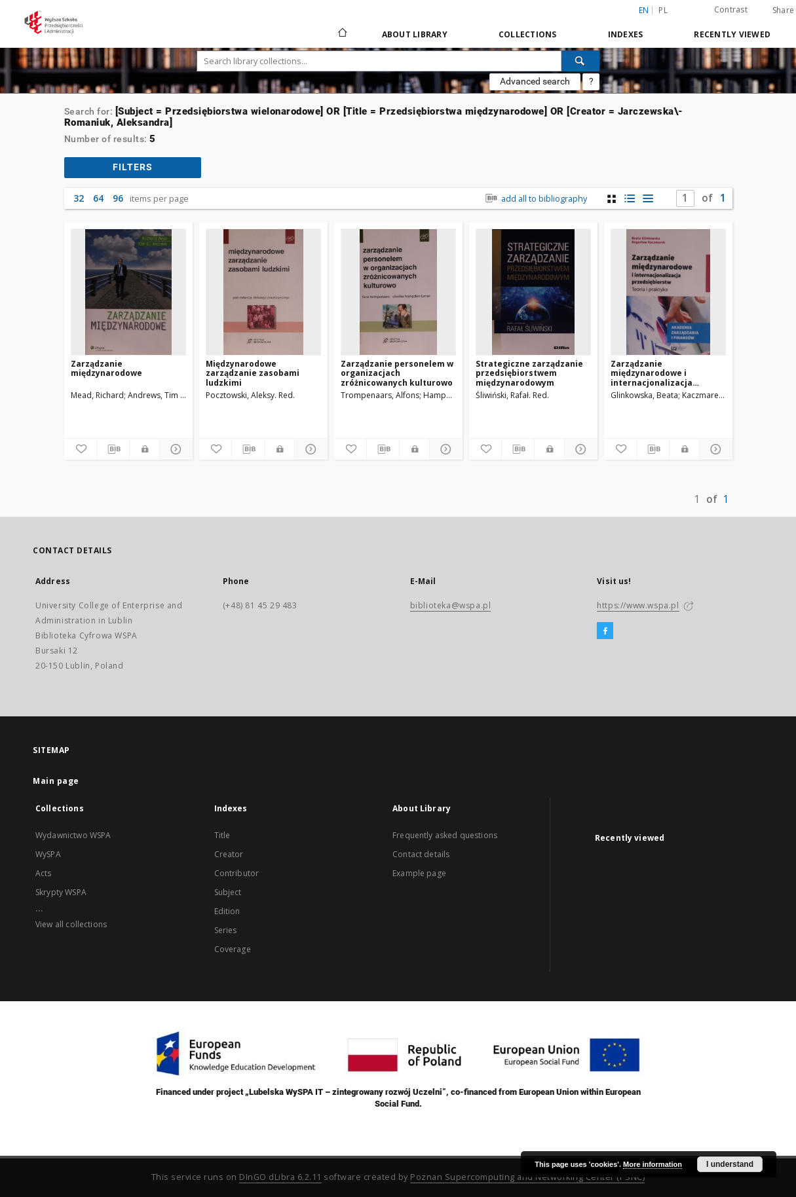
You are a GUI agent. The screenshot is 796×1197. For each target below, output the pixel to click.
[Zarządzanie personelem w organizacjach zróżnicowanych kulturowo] (398, 292)
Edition (227, 911)
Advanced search (535, 81)
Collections (528, 34)
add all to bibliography (534, 198)
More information (652, 1164)
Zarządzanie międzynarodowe (106, 368)
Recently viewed (732, 34)
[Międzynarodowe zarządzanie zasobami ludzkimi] (263, 292)
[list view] (648, 199)
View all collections (71, 924)
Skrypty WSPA (60, 892)
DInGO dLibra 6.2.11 (280, 1177)
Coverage (232, 949)
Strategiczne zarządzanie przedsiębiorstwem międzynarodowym (529, 373)
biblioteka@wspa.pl (450, 605)
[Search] (580, 60)
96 (118, 198)
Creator (229, 854)
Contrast (731, 9)
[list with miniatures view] (630, 199)
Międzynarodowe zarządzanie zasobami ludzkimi (252, 373)
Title (222, 835)
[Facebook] (605, 631)
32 (78, 198)
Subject (228, 892)
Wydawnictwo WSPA (73, 835)
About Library (414, 34)
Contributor (236, 873)
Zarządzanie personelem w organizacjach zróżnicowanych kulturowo (397, 373)
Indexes (625, 34)
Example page (419, 873)
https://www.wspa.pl (638, 605)
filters (133, 167)
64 (98, 198)
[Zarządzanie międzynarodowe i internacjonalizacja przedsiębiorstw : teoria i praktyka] (668, 292)
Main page (56, 780)
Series (225, 930)
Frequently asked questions (444, 835)
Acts (43, 873)
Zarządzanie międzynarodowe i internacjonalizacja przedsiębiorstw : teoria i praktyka (663, 373)
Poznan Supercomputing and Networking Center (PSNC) (527, 1177)
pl (663, 10)
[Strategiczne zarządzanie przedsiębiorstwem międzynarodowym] (533, 292)
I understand (729, 1164)
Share (783, 10)
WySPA (48, 854)
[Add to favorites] (80, 449)
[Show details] (174, 449)
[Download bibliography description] (113, 449)
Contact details (420, 854)
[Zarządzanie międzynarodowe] (128, 292)
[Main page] (341, 34)
